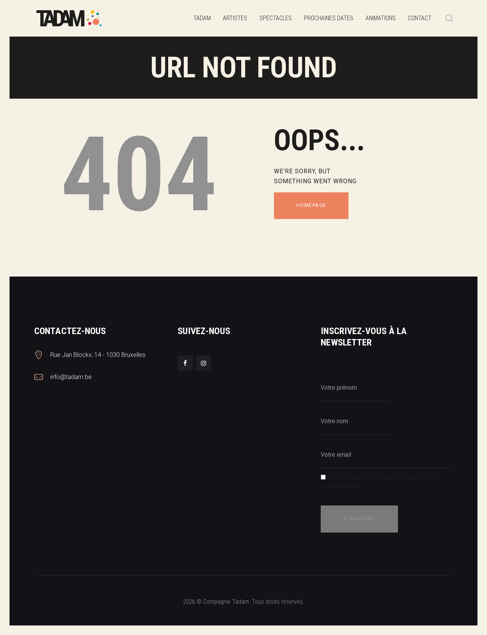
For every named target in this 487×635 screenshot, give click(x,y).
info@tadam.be (71, 377)
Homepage (311, 205)
